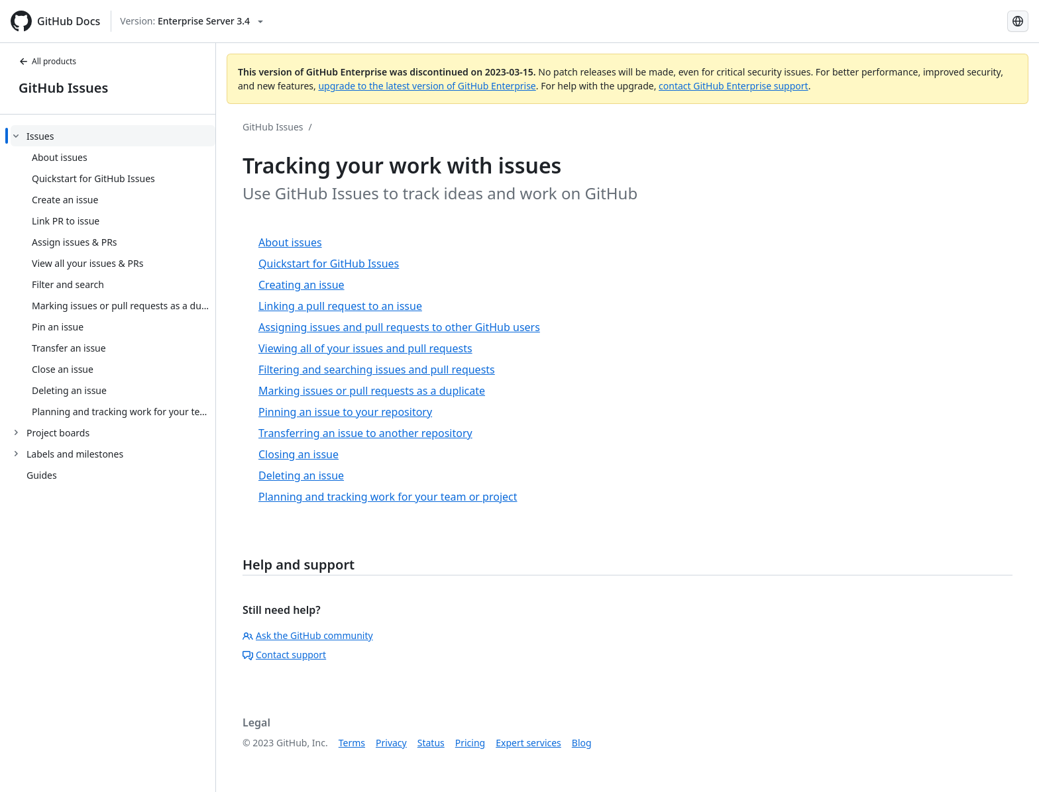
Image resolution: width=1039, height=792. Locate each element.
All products (47, 61)
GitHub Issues (63, 88)
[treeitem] (113, 273)
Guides (42, 475)
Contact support (284, 654)
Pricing (470, 742)
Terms (352, 742)
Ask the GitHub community (308, 635)
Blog (582, 742)
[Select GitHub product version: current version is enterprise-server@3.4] (191, 21)
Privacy (391, 742)
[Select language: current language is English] (1017, 21)
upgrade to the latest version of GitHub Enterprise (426, 85)
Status (431, 742)
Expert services (528, 742)
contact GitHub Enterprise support (733, 85)
